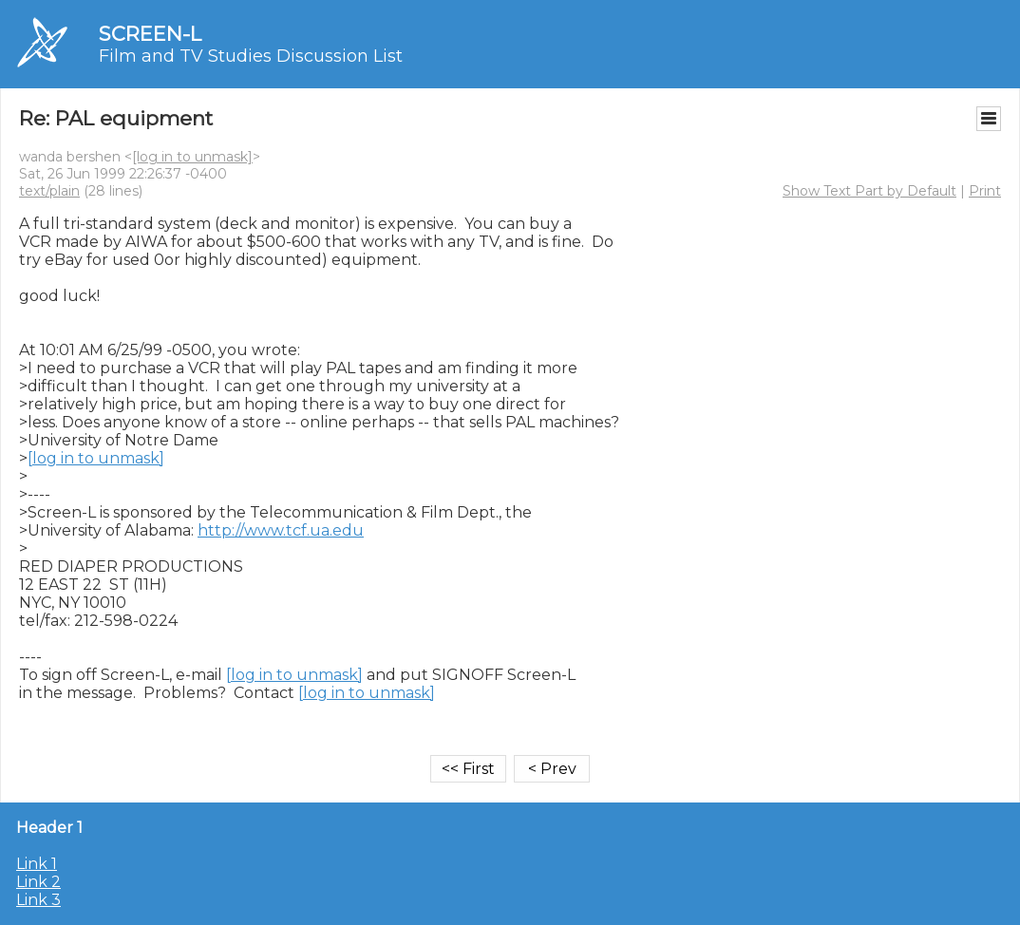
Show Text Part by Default (869, 190)
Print (985, 190)
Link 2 (38, 882)
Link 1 (36, 864)
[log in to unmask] (192, 156)
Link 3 (38, 900)
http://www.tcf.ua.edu (281, 530)
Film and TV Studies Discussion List (251, 56)
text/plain (49, 190)
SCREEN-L (150, 34)
